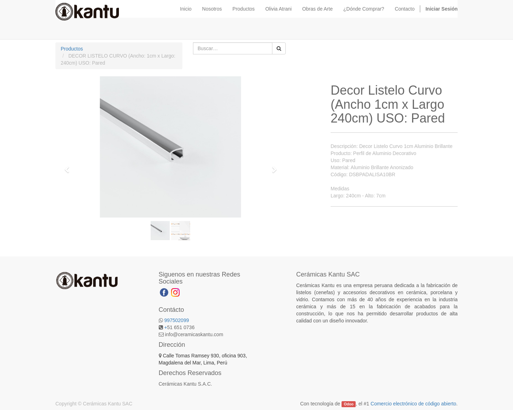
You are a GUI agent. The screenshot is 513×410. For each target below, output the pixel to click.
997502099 (176, 320)
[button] (69, 166)
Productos (72, 49)
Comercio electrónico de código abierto (413, 403)
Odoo (349, 404)
